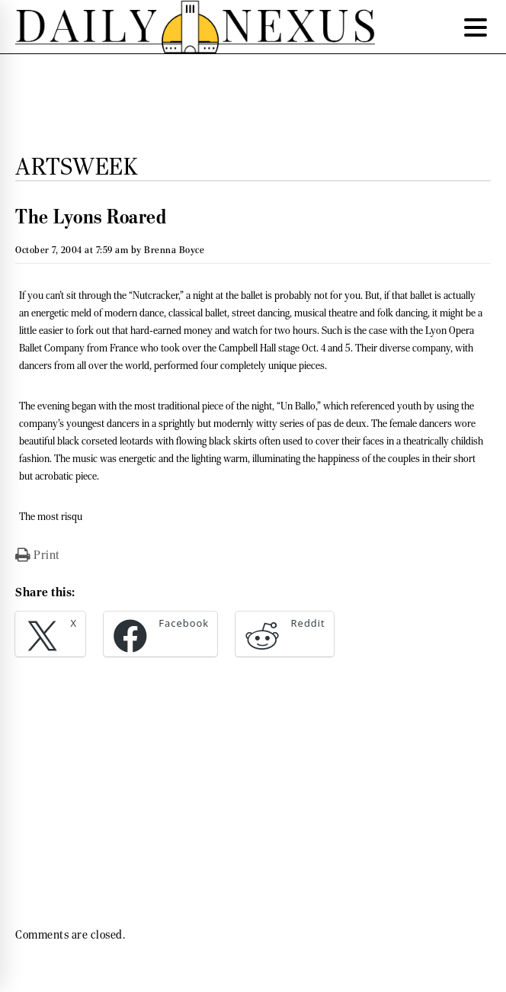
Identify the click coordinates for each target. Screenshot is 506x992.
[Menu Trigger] (475, 26)
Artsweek (76, 166)
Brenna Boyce (174, 249)
